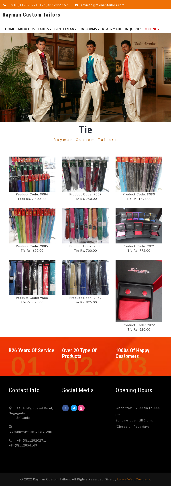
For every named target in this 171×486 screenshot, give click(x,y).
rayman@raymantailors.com (102, 5)
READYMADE (112, 29)
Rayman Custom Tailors (32, 15)
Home (10, 29)
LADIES (44, 29)
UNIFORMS (89, 29)
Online (152, 29)
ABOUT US (26, 29)
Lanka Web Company (133, 479)
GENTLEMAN (65, 29)
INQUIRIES (133, 29)
